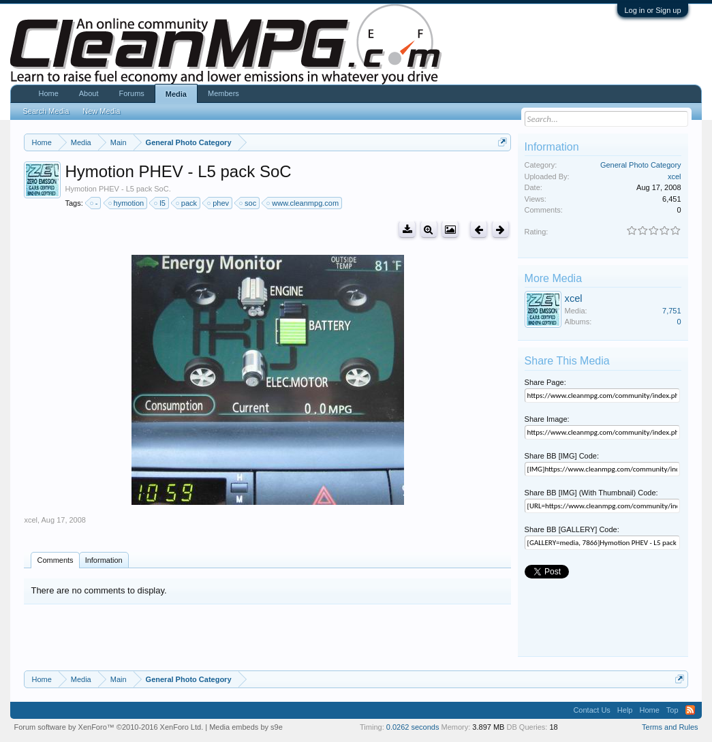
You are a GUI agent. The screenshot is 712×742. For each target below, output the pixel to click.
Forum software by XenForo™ (108, 727)
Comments (55, 560)
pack (187, 203)
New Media (101, 111)
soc (248, 203)
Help (625, 710)
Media (176, 94)
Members (223, 93)
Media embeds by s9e (246, 727)
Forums (131, 93)
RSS (690, 710)
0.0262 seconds (412, 727)
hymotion (127, 203)
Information (104, 560)
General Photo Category (640, 165)
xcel (30, 520)
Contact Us (591, 710)
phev (218, 203)
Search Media (45, 111)
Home (48, 93)
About (89, 93)
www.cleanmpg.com (303, 203)
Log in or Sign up (652, 10)
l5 (160, 203)
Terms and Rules (670, 727)
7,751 (671, 311)
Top (672, 710)
